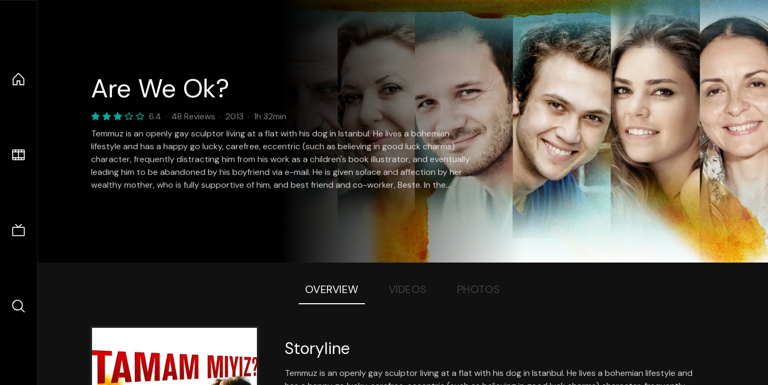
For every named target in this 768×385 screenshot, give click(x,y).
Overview (332, 289)
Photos (478, 289)
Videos (408, 289)
